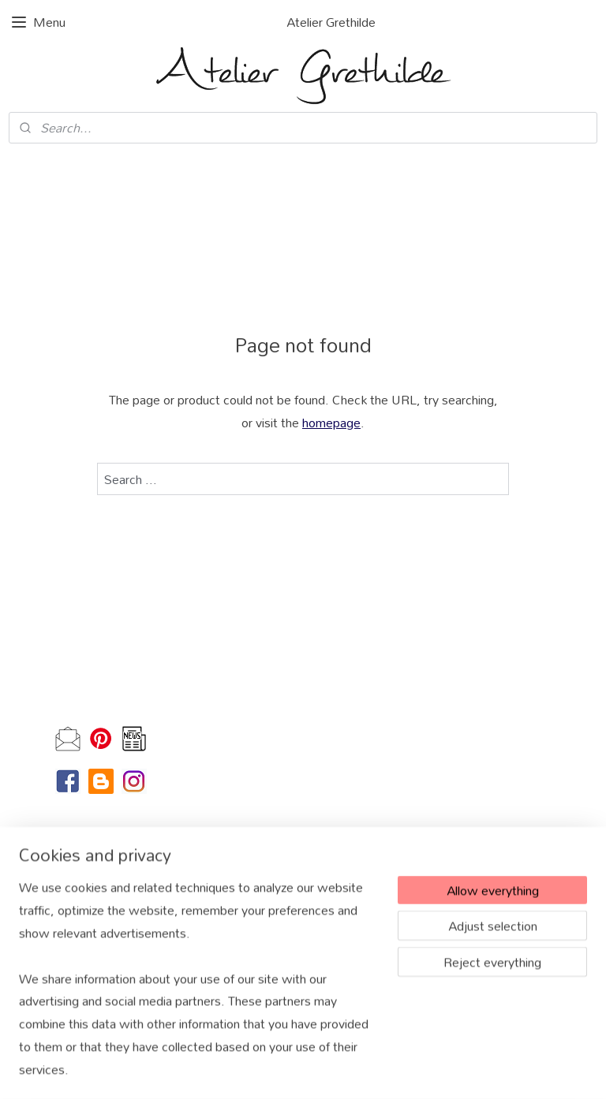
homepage (331, 422)
